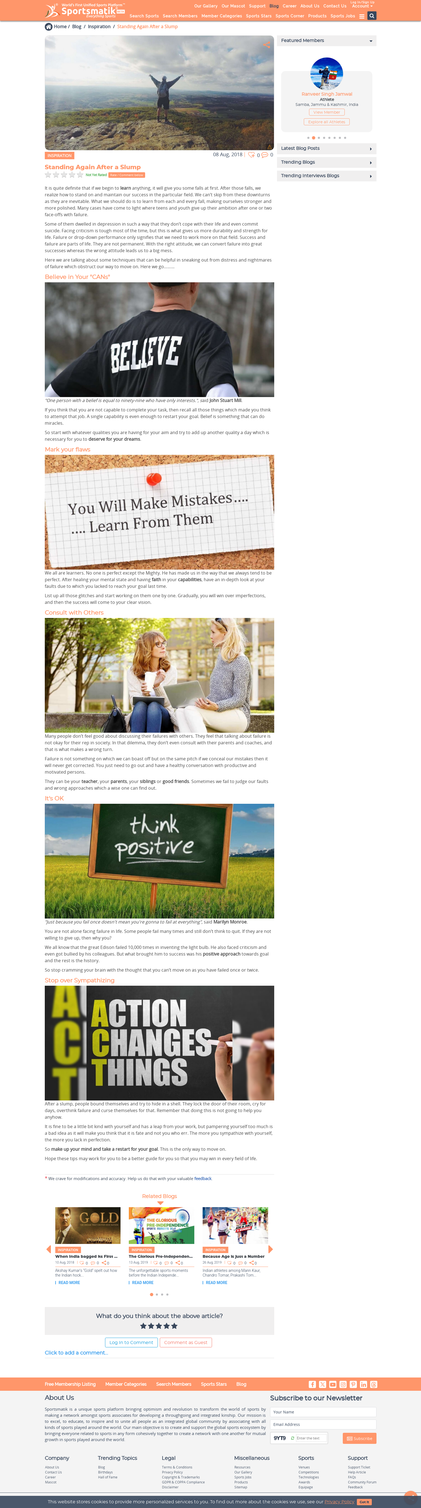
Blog (274, 6)
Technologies (309, 1477)
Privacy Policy (339, 1502)
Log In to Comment (131, 1342)
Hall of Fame (107, 1477)
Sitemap (240, 1487)
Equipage (306, 1487)
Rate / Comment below (126, 175)
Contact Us (335, 6)
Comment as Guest (186, 1342)
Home (60, 27)
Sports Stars (259, 16)
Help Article (357, 1472)
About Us (310, 6)
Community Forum (362, 1482)
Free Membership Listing (70, 1384)
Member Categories (222, 16)
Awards (304, 1482)
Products (317, 16)
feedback (202, 1178)
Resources (242, 1467)
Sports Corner (290, 16)
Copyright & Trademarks (181, 1477)
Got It (364, 1502)
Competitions (309, 1472)
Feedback (355, 1487)
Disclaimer (170, 1487)
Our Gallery (206, 6)
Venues (304, 1467)
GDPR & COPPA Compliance (183, 1482)
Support (257, 6)
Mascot (50, 1482)
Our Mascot (233, 6)
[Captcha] (311, 1438)
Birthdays (105, 1472)
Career (290, 6)
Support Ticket (359, 1467)
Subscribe (359, 1438)
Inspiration (99, 27)
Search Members (180, 16)
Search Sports (144, 16)
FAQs (352, 1477)
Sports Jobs (343, 16)
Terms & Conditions (177, 1467)
